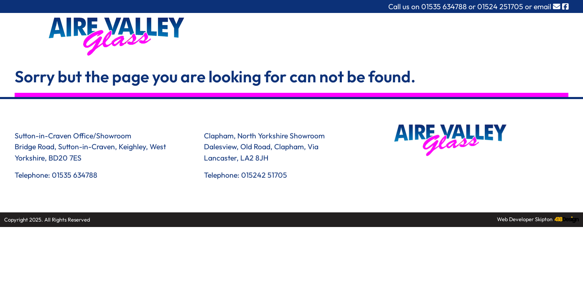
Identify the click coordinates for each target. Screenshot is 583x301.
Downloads (464, 35)
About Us (352, 35)
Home (253, 35)
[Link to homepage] (119, 37)
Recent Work (406, 35)
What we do (299, 35)
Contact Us (519, 35)
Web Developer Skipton (524, 219)
